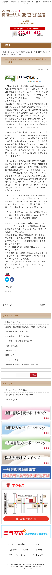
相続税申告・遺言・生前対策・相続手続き (22, 365)
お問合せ (38, 550)
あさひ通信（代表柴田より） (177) (19, 395)
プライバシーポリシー (18, 555)
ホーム (10, 544)
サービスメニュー (37, 544)
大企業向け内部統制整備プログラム (19, 341)
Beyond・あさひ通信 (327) (16, 390)
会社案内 (21, 544)
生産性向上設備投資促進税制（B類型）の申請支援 (25, 327)
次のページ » (45, 305)
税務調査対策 (10, 350)
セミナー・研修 (11, 360)
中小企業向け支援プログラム (17, 336)
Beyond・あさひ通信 (16, 52)
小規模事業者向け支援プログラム (18, 332)
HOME (3, 52)
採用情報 (13, 550)
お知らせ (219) (11, 400)
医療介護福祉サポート (14, 322)
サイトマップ (37, 555)
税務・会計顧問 (11, 346)
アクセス (26, 550)
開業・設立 (9, 355)
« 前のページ (6, 305)
